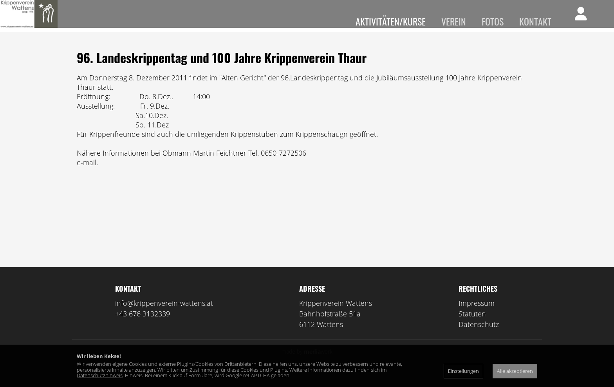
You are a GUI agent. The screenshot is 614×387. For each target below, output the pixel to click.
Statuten (472, 325)
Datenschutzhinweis (100, 375)
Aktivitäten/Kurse (391, 21)
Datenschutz (479, 335)
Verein (453, 21)
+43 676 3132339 (142, 325)
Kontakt (535, 21)
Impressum (477, 314)
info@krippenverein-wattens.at (164, 314)
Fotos (493, 21)
